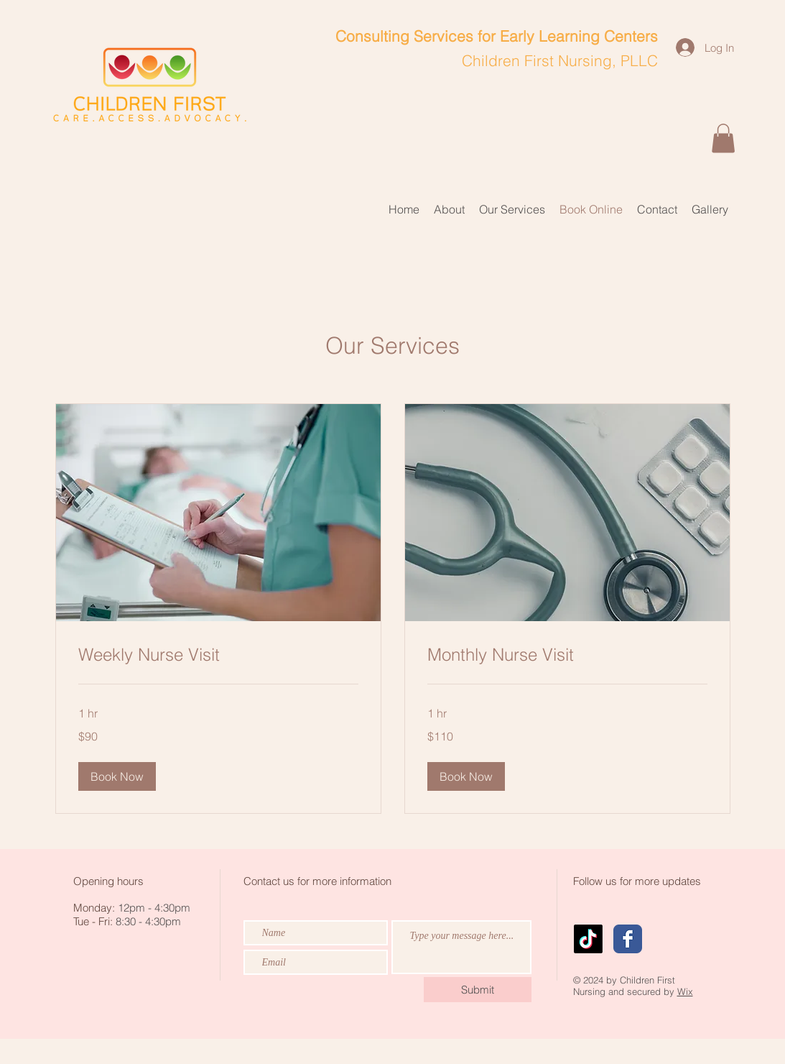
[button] (723, 138)
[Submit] (477, 989)
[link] (218, 654)
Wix (685, 991)
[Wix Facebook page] (627, 939)
